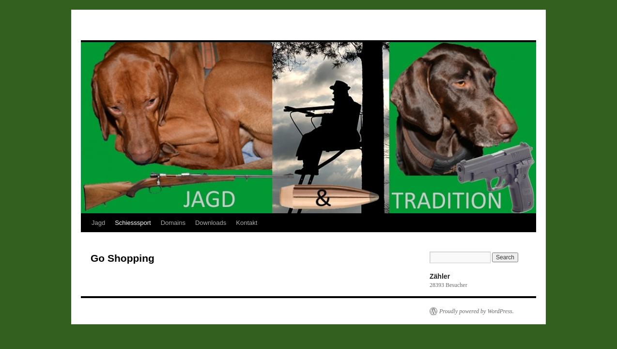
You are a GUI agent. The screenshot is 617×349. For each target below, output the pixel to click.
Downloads (210, 222)
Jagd (98, 222)
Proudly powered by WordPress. (476, 311)
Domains (173, 222)
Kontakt (246, 222)
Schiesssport (133, 222)
